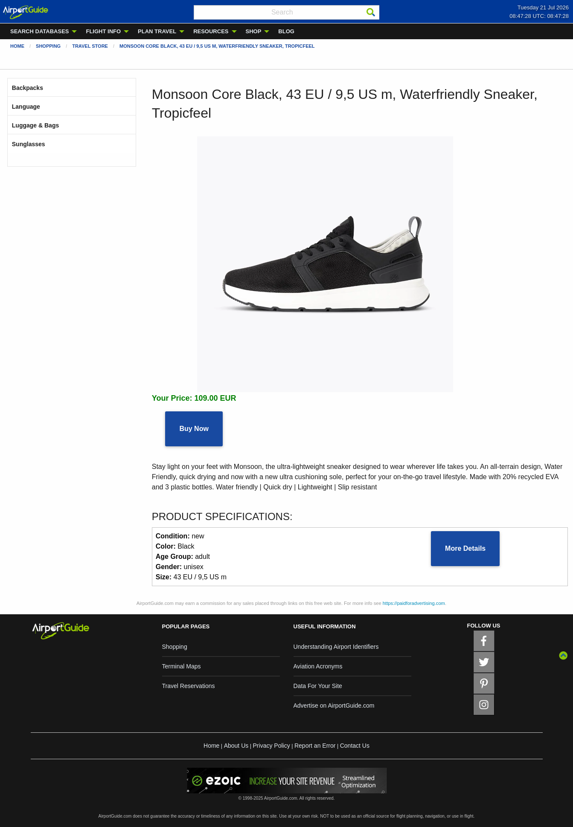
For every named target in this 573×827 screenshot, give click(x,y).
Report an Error (314, 745)
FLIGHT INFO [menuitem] (103, 31)
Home (17, 46)
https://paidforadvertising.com (414, 603)
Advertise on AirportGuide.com (334, 705)
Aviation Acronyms (318, 666)
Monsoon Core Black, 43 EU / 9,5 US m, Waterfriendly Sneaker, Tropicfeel (217, 46)
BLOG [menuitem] (286, 31)
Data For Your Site (318, 685)
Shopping (48, 46)
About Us (236, 745)
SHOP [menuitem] (254, 31)
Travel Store (90, 46)
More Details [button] (465, 548)
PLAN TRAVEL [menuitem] (157, 31)
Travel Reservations (188, 685)
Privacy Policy (271, 745)
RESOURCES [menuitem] (210, 31)
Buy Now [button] (193, 428)
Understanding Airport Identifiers (336, 646)
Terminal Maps (181, 666)
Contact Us (354, 745)
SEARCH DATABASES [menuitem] (39, 31)
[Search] (370, 12)
